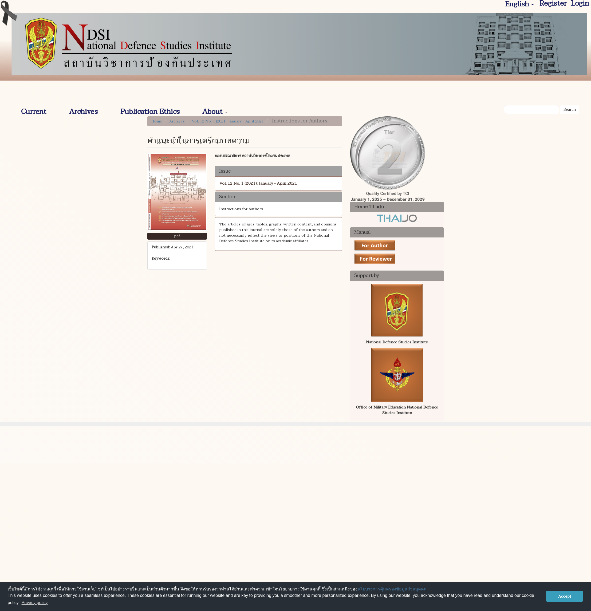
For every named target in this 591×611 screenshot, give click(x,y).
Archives (83, 110)
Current (33, 110)
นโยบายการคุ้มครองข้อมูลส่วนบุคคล (392, 589)
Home (156, 121)
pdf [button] (177, 236)
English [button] (519, 4)
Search (570, 109)
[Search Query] (531, 109)
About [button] (214, 110)
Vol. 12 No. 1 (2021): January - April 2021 (228, 121)
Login (580, 3)
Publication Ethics (150, 110)
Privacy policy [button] (35, 602)
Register (553, 3)
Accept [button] (564, 596)
